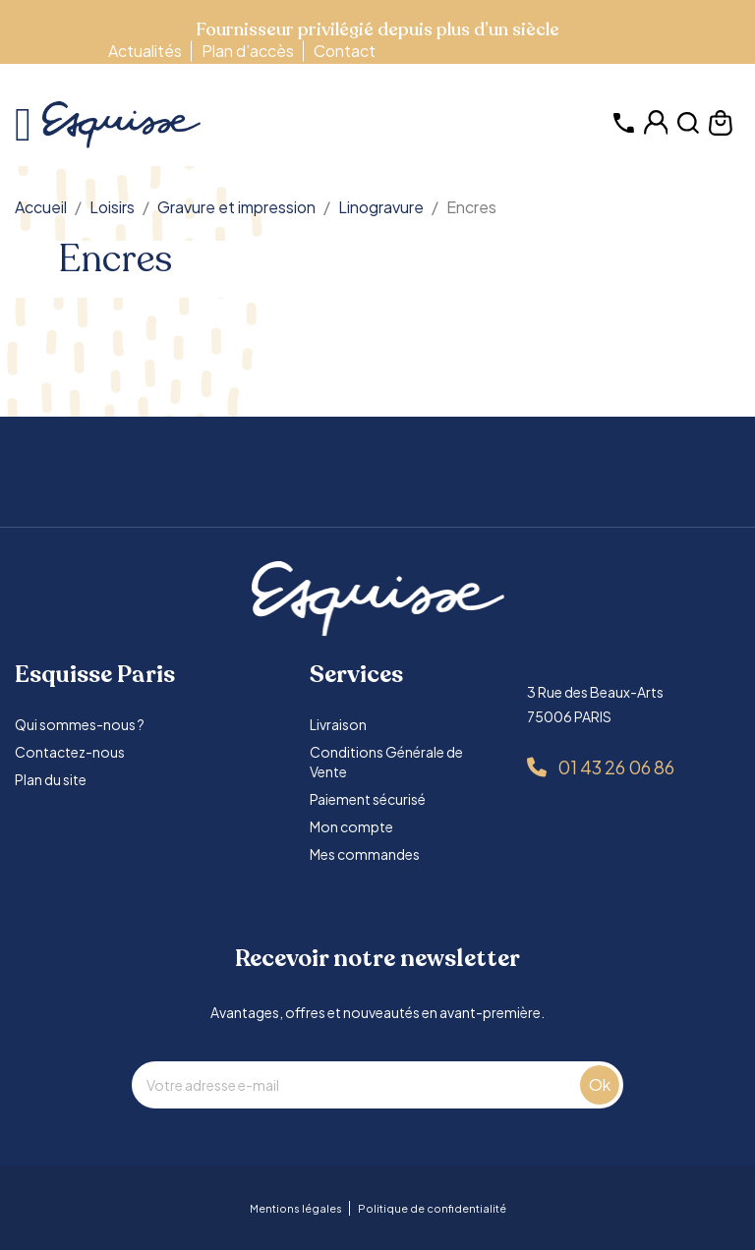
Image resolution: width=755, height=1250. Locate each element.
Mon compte (351, 826)
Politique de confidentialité (432, 1208)
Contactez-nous (70, 752)
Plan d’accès (248, 50)
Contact (345, 50)
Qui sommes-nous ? (80, 724)
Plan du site (51, 779)
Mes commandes (365, 854)
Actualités (145, 50)
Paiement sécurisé (368, 799)
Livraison (338, 724)
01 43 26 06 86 (615, 767)
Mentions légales (296, 1208)
